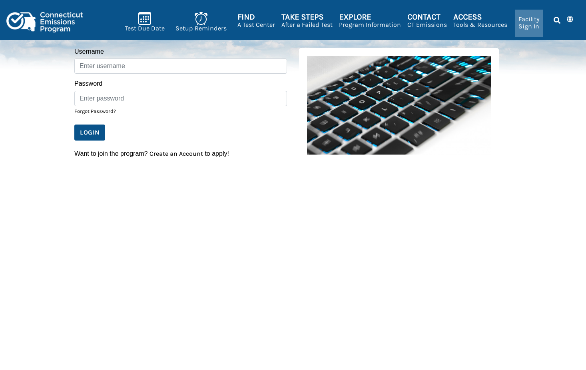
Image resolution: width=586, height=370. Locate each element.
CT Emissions (427, 20)
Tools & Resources (480, 20)
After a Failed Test (307, 20)
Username (89, 51)
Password (88, 83)
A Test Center (256, 20)
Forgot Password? (95, 111)
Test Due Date (145, 22)
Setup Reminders (201, 22)
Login (90, 132)
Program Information (370, 20)
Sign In (529, 22)
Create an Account (176, 153)
